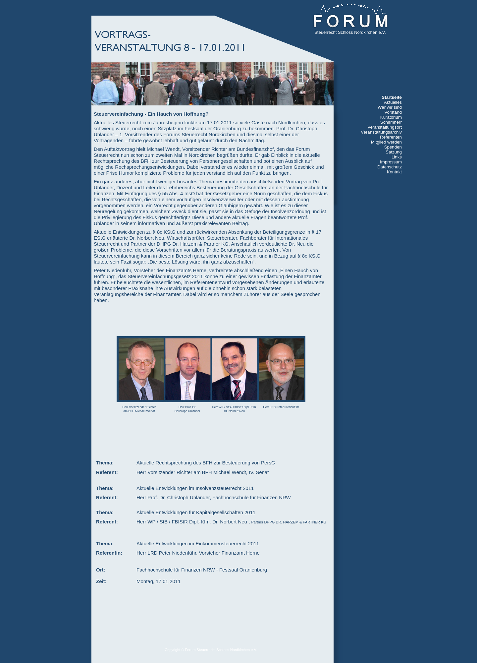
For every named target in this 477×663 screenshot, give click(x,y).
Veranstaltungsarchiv (381, 132)
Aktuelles (393, 102)
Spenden (393, 147)
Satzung (394, 152)
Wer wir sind (390, 107)
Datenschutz (389, 166)
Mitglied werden (386, 142)
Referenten (391, 137)
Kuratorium (391, 117)
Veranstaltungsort (384, 127)
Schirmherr (391, 122)
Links (397, 156)
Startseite (392, 97)
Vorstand (393, 112)
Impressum (391, 161)
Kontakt (394, 171)
